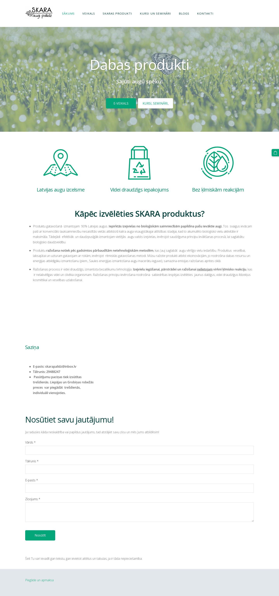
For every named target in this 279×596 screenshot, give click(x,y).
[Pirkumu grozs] (275, 152)
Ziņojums (32, 499)
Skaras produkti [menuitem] (117, 13)
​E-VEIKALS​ (121, 103)
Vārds (30, 442)
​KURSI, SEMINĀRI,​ (156, 103)
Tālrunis (32, 461)
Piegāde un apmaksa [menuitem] (39, 580)
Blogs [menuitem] (184, 13)
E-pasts (31, 480)
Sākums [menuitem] (68, 13)
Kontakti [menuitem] (205, 13)
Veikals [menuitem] (88, 13)
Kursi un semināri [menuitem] (155, 13)
